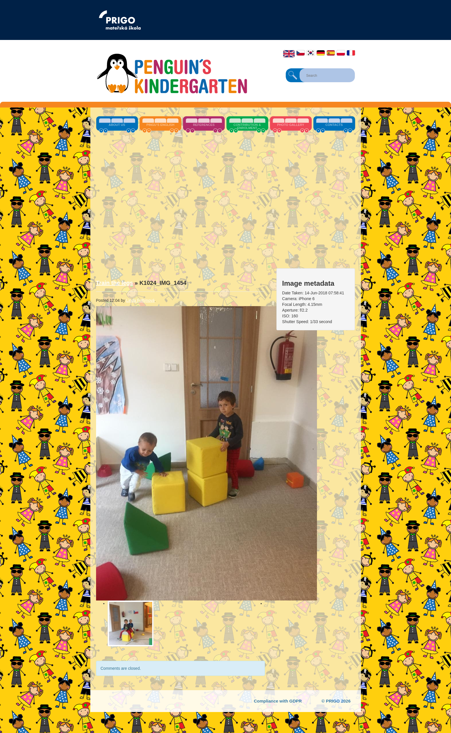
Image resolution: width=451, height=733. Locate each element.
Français (351, 53)
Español (330, 53)
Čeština (300, 53)
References (204, 124)
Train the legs (114, 283)
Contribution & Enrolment (247, 126)
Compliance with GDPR (278, 701)
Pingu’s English (160, 124)
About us (117, 124)
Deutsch (320, 53)
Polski (341, 53)
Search (292, 75)
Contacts (334, 124)
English (289, 53)
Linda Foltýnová (140, 300)
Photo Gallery (290, 124)
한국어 (310, 53)
